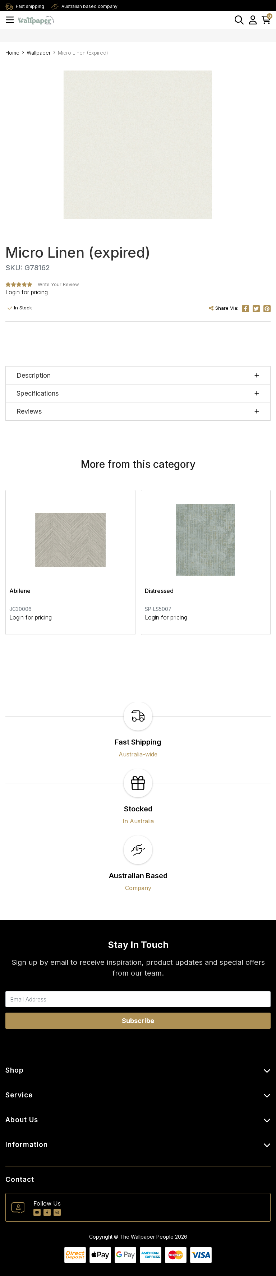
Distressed (159, 590)
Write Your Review (58, 284)
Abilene (20, 590)
